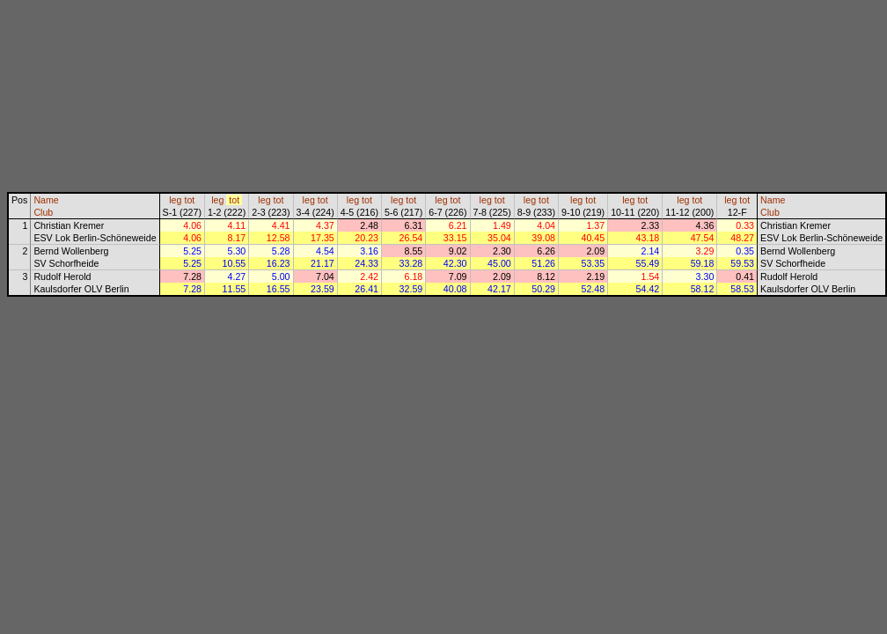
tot (189, 200)
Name (45, 200)
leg (175, 200)
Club (43, 212)
